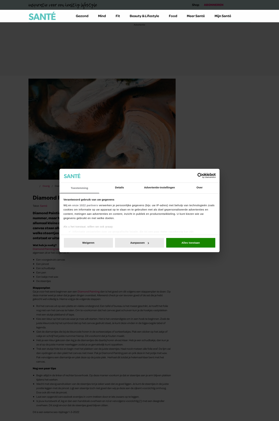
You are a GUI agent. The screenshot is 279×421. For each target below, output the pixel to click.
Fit (120, 15)
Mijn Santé (225, 15)
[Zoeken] (248, 16)
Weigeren (88, 242)
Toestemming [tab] (79, 187)
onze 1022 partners (85, 205)
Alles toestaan (190, 242)
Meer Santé (198, 15)
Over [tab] (199, 187)
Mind (104, 15)
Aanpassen (139, 242)
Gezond (84, 15)
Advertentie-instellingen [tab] (159, 187)
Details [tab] (119, 187)
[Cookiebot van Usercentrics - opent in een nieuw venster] (200, 175)
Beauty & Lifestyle (146, 15)
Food (175, 15)
